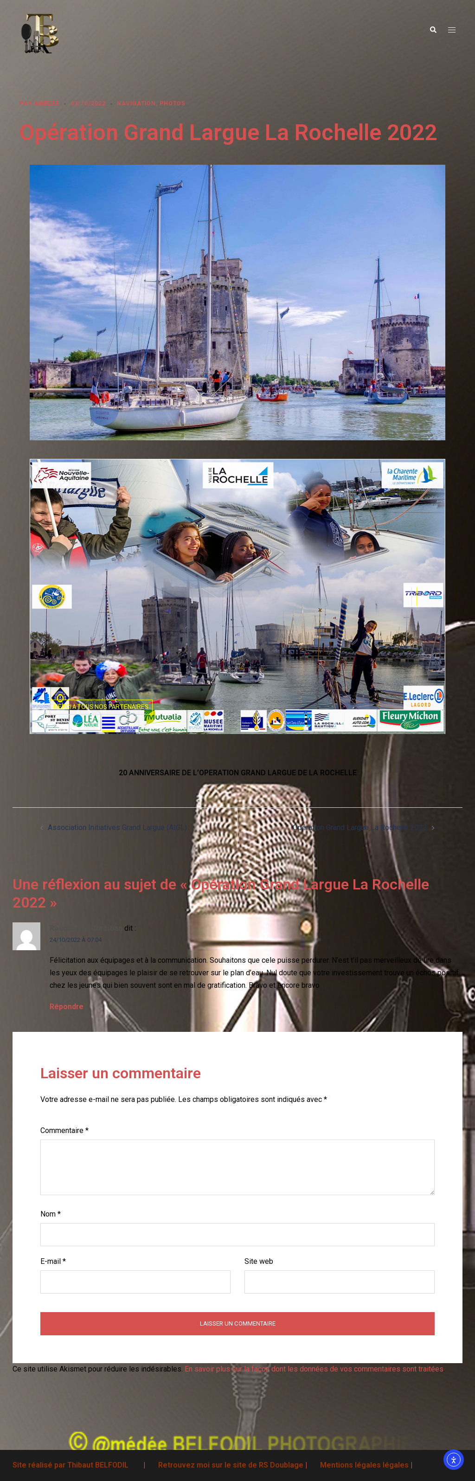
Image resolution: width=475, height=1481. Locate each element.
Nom (50, 1214)
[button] (432, 30)
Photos (173, 103)
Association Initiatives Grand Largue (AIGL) (117, 827)
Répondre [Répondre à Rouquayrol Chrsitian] (66, 1006)
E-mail (53, 1261)
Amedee (46, 103)
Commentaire (64, 1130)
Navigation (136, 103)
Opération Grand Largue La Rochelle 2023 (360, 827)
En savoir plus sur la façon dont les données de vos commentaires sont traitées (314, 1369)
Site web (258, 1261)
